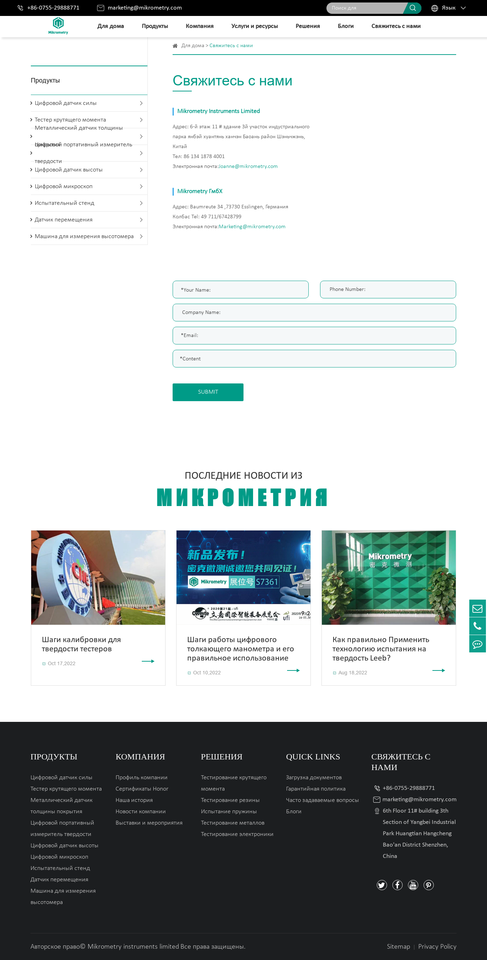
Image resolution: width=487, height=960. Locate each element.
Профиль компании (142, 777)
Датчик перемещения (64, 220)
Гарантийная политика (316, 789)
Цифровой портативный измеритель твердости (83, 153)
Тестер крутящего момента (66, 789)
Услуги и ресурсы (254, 26)
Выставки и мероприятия (149, 823)
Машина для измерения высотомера (84, 236)
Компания (200, 26)
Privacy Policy (437, 946)
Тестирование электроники (237, 834)
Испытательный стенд (64, 203)
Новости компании (141, 811)
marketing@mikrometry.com (145, 8)
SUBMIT (208, 392)
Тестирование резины (230, 800)
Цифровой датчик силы (66, 103)
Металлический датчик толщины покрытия (61, 806)
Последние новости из (243, 491)
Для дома (110, 26)
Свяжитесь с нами (396, 26)
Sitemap (398, 946)
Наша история (134, 800)
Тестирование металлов (232, 823)
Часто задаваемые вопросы (322, 800)
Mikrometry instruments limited (133, 946)
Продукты (155, 26)
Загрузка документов (314, 777)
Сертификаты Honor (142, 789)
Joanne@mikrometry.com (248, 166)
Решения (308, 26)
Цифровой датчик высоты (69, 170)
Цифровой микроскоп (64, 186)
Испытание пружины (229, 811)
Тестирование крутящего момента (234, 783)
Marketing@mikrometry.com (252, 227)
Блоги (346, 26)
